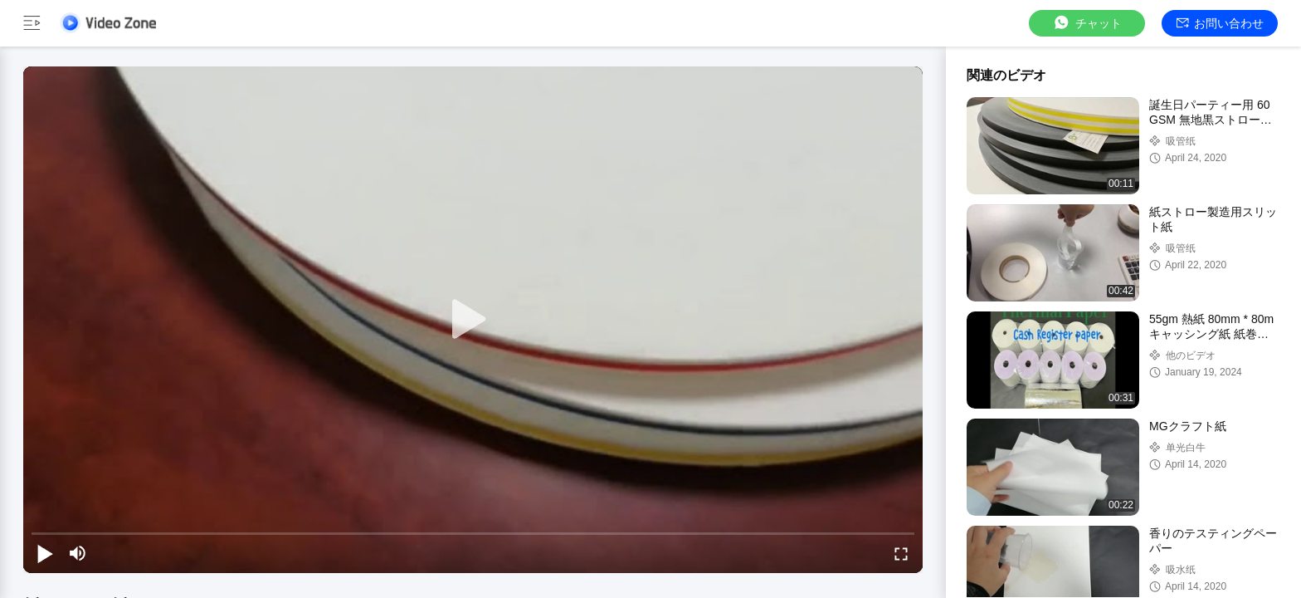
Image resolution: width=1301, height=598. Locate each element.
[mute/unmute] (78, 553)
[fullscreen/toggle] (901, 553)
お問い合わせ (1220, 23)
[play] (473, 320)
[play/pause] (44, 553)
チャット (1087, 23)
